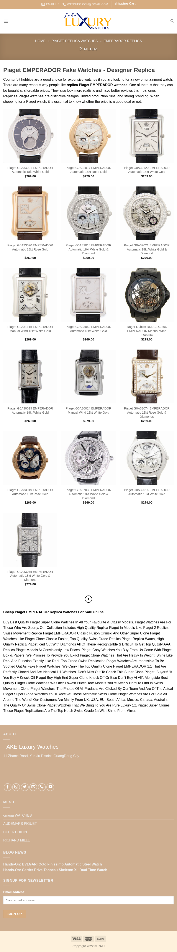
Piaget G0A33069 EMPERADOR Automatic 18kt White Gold (88, 329)
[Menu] (5, 21)
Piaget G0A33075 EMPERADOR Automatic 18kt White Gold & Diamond (30, 575)
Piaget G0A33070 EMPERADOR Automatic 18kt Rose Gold (30, 247)
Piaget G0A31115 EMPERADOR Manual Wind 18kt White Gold (30, 329)
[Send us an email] (33, 787)
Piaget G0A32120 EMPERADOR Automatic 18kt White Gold (146, 170)
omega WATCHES (17, 815)
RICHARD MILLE (16, 840)
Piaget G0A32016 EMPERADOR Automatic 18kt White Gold (146, 492)
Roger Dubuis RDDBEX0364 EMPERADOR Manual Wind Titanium (147, 331)
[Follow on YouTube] (50, 787)
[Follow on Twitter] (25, 787)
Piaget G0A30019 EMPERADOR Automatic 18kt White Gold (30, 410)
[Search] (172, 21)
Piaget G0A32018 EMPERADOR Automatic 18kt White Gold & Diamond (88, 249)
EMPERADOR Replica (123, 41)
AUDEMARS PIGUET (20, 823)
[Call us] (42, 787)
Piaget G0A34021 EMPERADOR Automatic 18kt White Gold (30, 170)
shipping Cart (125, 3)
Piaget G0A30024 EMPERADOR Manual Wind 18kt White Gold (88, 410)
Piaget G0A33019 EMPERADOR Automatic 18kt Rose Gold (30, 492)
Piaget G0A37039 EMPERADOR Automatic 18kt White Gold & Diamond (88, 494)
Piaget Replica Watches (74, 41)
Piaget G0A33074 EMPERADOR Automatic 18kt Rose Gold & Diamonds (146, 412)
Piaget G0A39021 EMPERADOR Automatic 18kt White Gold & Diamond (146, 249)
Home (40, 41)
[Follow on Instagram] (16, 787)
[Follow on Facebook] (7, 787)
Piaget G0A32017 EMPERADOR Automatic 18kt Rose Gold (88, 170)
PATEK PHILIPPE (17, 832)
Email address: (14, 892)
